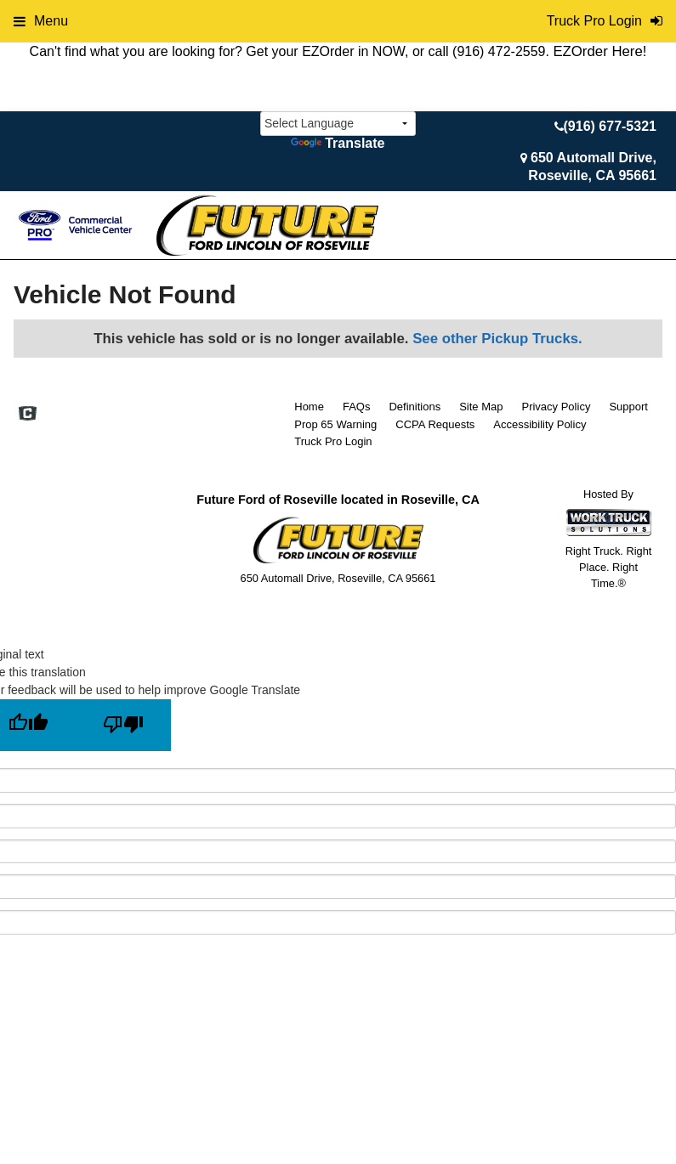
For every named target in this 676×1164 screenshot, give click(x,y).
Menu (41, 21)
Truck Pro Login (333, 441)
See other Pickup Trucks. (497, 339)
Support (628, 406)
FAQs (357, 406)
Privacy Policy (555, 406)
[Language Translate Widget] (338, 123)
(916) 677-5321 (610, 126)
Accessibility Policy (539, 424)
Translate (337, 143)
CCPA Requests (434, 424)
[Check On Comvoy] (28, 414)
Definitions (414, 406)
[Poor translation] (123, 725)
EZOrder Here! (599, 51)
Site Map (481, 406)
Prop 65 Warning (335, 424)
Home (309, 406)
